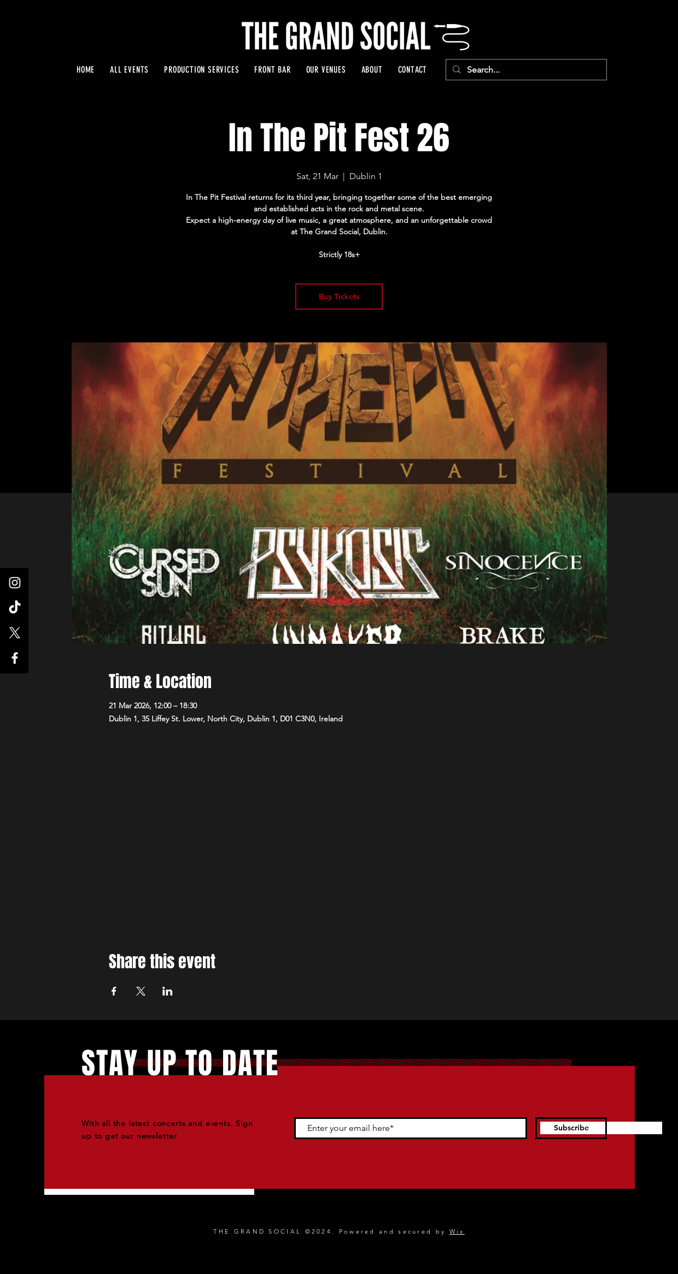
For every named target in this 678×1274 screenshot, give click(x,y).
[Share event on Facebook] (114, 991)
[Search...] (525, 70)
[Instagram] (14, 582)
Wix (457, 1231)
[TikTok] (14, 607)
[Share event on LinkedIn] (167, 991)
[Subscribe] (571, 1128)
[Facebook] (14, 658)
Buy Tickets (339, 296)
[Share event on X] (141, 991)
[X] (14, 633)
